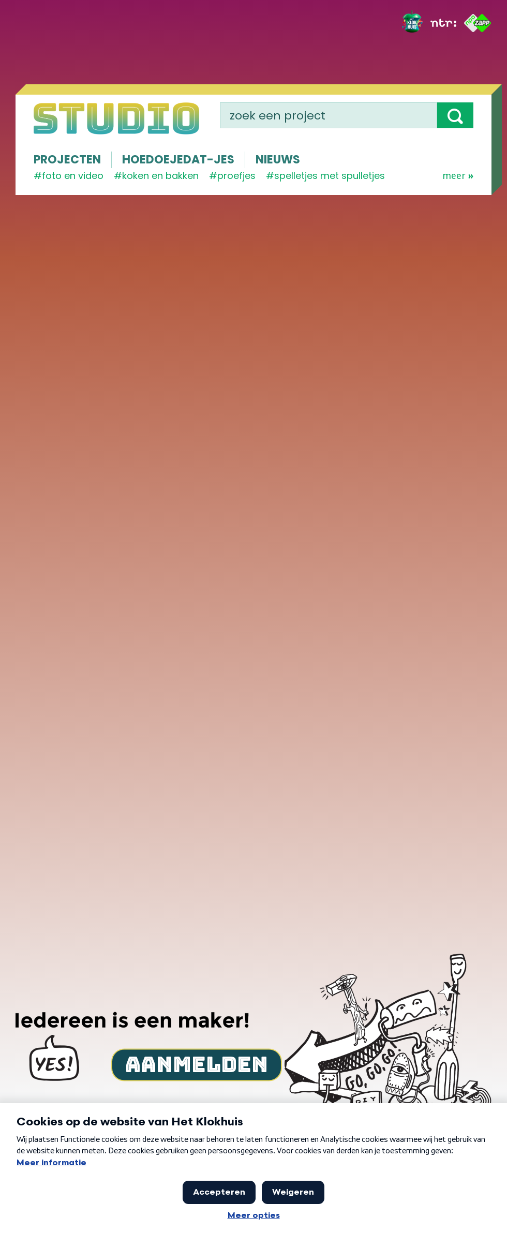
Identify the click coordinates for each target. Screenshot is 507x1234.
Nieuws (278, 160)
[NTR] (443, 23)
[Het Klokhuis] (412, 23)
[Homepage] (116, 118)
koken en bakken (160, 175)
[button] (455, 115)
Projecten (67, 160)
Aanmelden (196, 1064)
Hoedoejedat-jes (178, 160)
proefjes (236, 175)
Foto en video (72, 175)
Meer (457, 176)
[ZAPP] (477, 23)
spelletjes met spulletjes (329, 175)
